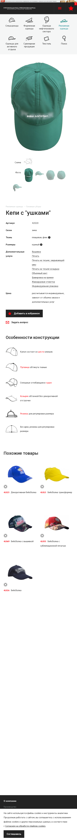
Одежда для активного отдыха (12, 46)
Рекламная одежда (64, 27)
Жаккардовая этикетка (43, 281)
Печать (35, 255)
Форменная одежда (29, 27)
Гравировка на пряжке (43, 277)
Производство (10, 806)
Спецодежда (11, 25)
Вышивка (36, 251)
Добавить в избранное (24, 313)
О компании (10, 800)
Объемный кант (39, 273)
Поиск (64, 43)
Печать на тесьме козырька (45, 268)
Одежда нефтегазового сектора (46, 28)
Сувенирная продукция (29, 45)
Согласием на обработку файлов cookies (25, 826)
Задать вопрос (17, 322)
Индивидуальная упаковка (45, 286)
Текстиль (46, 43)
